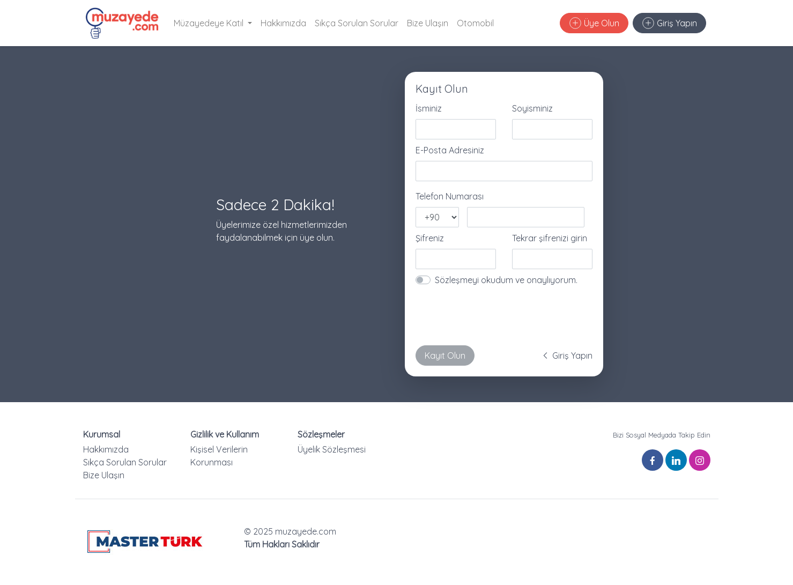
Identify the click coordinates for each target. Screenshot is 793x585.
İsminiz (429, 108)
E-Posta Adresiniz (450, 150)
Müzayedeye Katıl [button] (210, 23)
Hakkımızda (283, 23)
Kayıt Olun (445, 355)
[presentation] (497, 316)
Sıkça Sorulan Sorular (356, 23)
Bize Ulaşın (427, 23)
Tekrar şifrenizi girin (549, 238)
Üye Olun (594, 23)
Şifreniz (430, 238)
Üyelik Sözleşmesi (332, 449)
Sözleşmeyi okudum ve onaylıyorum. (506, 280)
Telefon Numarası (450, 196)
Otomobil (475, 23)
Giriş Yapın (669, 23)
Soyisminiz (532, 108)
